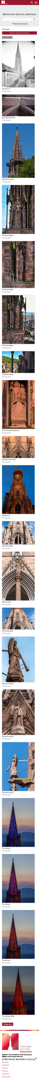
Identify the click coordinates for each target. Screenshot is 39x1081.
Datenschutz (6, 1077)
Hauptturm (6, 37)
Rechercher (34, 19)
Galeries (4, 1068)
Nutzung (5, 1071)
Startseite (5, 1062)
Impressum (6, 1074)
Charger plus (8, 1024)
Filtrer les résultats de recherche (19, 33)
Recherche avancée (20, 23)
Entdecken (5, 1065)
